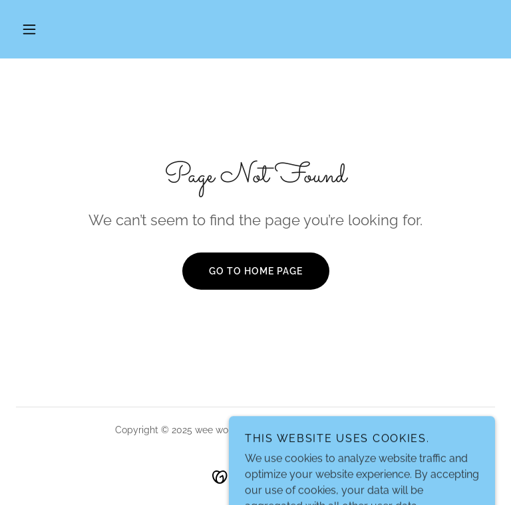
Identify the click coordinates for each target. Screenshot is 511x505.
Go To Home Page (256, 271)
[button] (29, 29)
